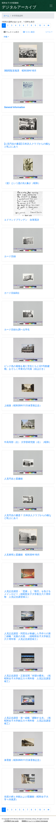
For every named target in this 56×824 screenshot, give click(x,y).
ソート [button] (48, 32)
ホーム (6, 16)
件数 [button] (5, 37)
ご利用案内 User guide (11, 821)
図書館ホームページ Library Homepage (35, 821)
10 (40, 25)
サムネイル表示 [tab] (11, 32)
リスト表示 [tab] (29, 32)
